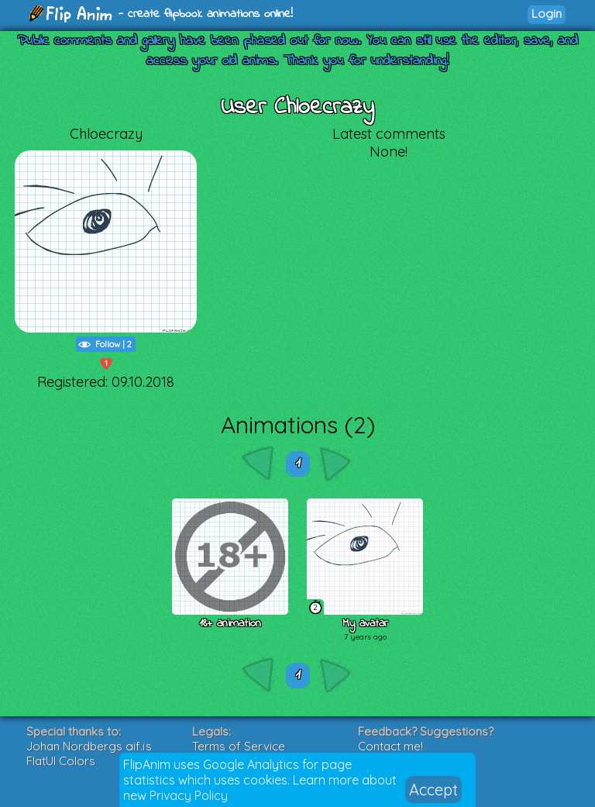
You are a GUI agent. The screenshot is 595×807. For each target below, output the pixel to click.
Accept (433, 789)
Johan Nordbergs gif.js (89, 746)
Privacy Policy (189, 795)
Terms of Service (238, 746)
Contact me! (390, 746)
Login (546, 13)
